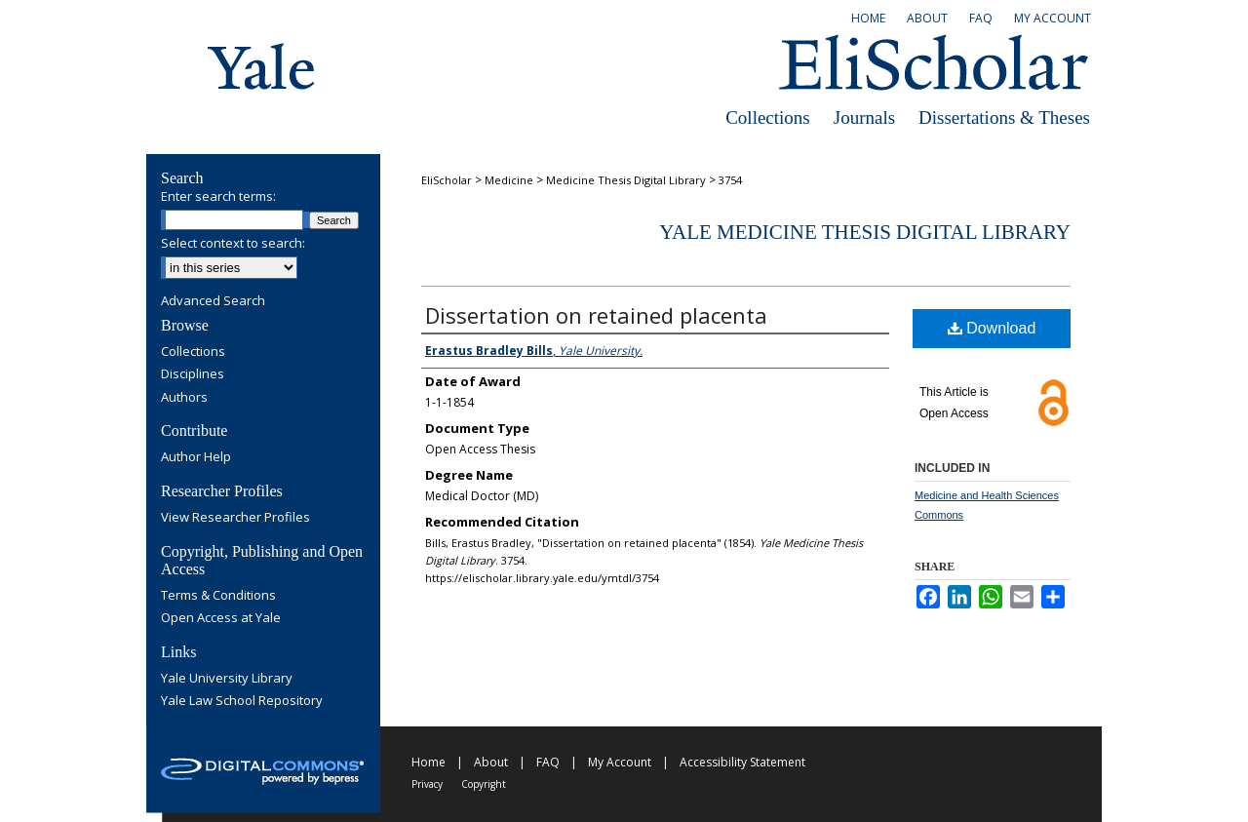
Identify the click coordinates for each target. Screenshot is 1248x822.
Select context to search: (233, 243)
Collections (767, 117)
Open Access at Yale (221, 618)
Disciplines (192, 374)
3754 (730, 180)
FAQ (548, 762)
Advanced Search (213, 300)
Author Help (196, 457)
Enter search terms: (218, 196)
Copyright (483, 784)
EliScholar (446, 180)
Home (428, 762)
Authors (184, 398)
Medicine (509, 180)
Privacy (427, 784)
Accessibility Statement (742, 762)
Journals (864, 117)
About (491, 762)
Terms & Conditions (218, 596)
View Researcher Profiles (235, 518)
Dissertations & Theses (1004, 117)
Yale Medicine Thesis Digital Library (865, 232)
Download (992, 328)
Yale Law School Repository (242, 701)
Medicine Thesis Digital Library (626, 180)
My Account (619, 762)
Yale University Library (226, 678)
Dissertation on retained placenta (596, 315)
